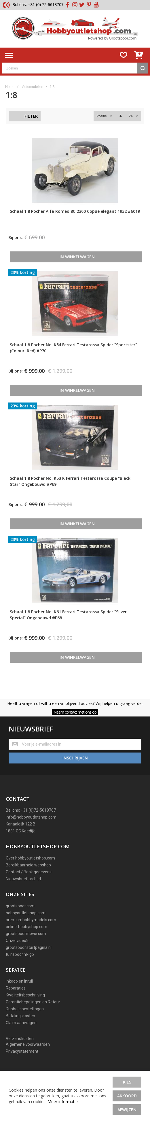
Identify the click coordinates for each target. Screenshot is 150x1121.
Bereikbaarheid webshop (28, 865)
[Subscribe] (75, 758)
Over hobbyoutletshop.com (30, 858)
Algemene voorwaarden (28, 1044)
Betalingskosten (20, 1015)
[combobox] (75, 68)
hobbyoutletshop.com (25, 913)
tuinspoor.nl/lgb (20, 954)
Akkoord (127, 1096)
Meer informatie (63, 1101)
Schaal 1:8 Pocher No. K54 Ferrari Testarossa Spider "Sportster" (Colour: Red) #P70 (73, 347)
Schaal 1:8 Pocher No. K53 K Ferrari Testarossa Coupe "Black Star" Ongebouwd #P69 (70, 481)
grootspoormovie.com (26, 933)
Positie (102, 116)
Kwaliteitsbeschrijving (25, 995)
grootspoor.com (20, 906)
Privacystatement (22, 1051)
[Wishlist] (123, 55)
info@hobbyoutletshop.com (31, 817)
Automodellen (32, 87)
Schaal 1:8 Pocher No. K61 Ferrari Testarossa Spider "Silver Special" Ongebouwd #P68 (68, 614)
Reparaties (16, 988)
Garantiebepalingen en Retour (33, 1002)
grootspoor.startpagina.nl (29, 947)
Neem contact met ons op (75, 712)
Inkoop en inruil (19, 981)
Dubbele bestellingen (25, 1009)
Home (9, 87)
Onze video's (17, 940)
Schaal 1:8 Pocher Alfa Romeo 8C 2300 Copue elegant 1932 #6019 (75, 211)
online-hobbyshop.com (26, 926)
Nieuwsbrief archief (23, 879)
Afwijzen (126, 1109)
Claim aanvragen (21, 1022)
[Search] (142, 68)
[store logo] (75, 29)
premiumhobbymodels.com (31, 919)
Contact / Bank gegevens (29, 872)
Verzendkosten (20, 1038)
